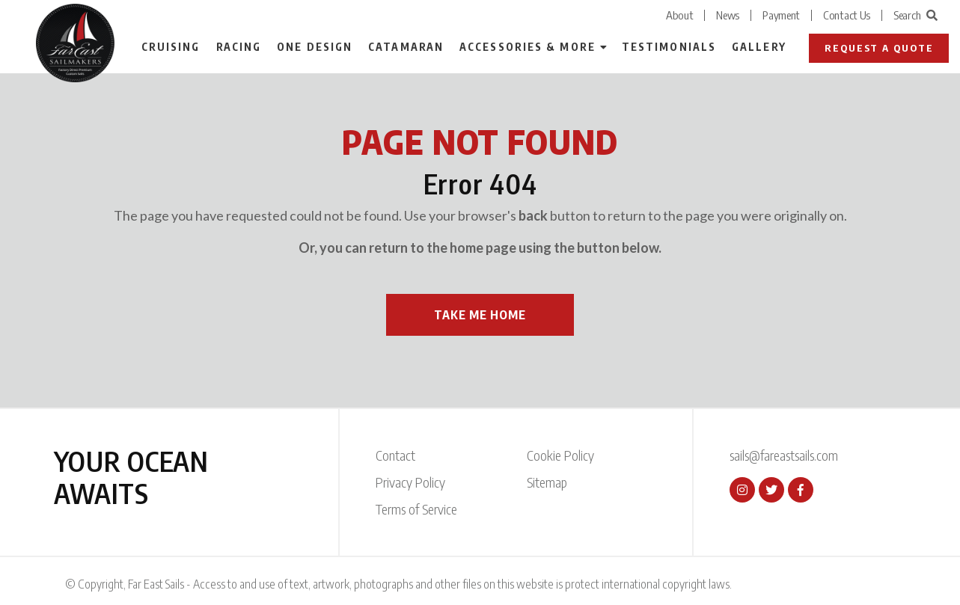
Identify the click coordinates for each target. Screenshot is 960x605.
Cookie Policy (560, 455)
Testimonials (669, 46)
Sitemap (547, 482)
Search (915, 15)
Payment (781, 15)
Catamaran (406, 46)
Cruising (171, 46)
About (680, 15)
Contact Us (846, 15)
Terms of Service (416, 509)
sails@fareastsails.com (784, 455)
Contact (395, 455)
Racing (239, 46)
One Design (314, 46)
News (727, 15)
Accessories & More (527, 46)
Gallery (759, 46)
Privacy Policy (410, 482)
